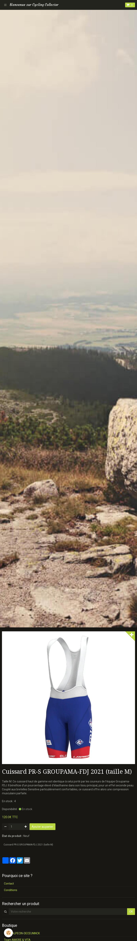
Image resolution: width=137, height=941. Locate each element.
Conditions (10, 890)
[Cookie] (8, 932)
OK (131, 911)
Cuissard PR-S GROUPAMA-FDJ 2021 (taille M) (28, 844)
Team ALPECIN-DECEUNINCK (22, 933)
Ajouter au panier (42, 826)
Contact (9, 883)
